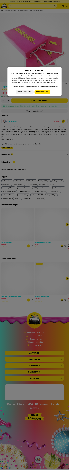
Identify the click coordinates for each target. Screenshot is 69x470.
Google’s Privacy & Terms (50, 87)
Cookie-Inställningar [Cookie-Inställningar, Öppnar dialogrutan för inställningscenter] (24, 92)
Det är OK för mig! (42, 92)
